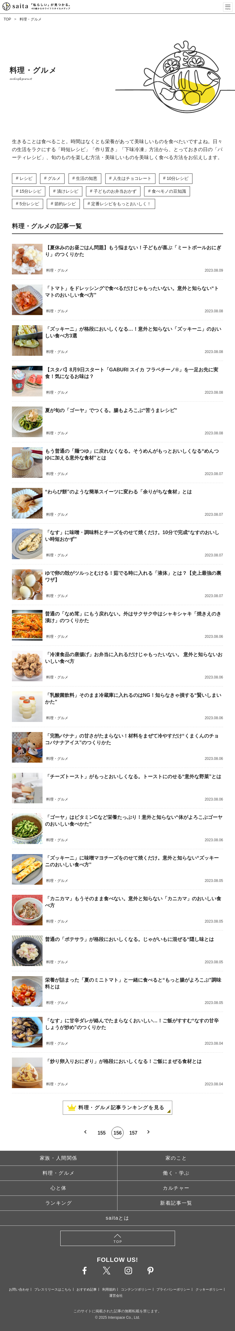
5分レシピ (29, 203)
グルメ (54, 178)
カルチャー (176, 1188)
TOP (7, 19)
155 (101, 1132)
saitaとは (117, 1218)
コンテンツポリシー (136, 1289)
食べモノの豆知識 (169, 191)
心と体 (58, 1188)
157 (133, 1132)
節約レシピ (65, 203)
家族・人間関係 (58, 1158)
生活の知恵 (86, 178)
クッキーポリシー (209, 1289)
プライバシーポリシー (173, 1289)
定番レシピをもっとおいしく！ (121, 203)
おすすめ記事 (86, 1289)
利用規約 (109, 1289)
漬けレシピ (67, 191)
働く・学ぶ (176, 1173)
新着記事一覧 (176, 1203)
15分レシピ (31, 191)
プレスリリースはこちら (52, 1289)
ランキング (58, 1203)
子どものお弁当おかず (115, 191)
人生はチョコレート (132, 178)
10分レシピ (178, 178)
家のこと (176, 1158)
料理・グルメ (31, 19)
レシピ (26, 178)
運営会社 (116, 1295)
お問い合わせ (19, 1289)
